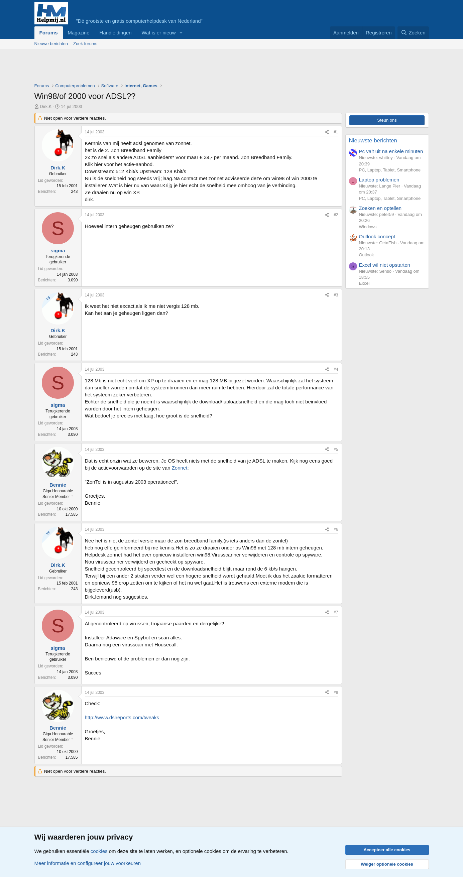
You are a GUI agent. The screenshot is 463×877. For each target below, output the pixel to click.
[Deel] (327, 132)
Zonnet (180, 468)
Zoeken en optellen (380, 208)
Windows (368, 226)
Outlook (366, 254)
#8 (336, 692)
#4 (336, 369)
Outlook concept (377, 236)
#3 (336, 295)
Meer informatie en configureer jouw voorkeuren (87, 863)
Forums (48, 32)
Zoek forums (85, 43)
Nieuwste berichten (373, 140)
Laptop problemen (379, 179)
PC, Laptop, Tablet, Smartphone (390, 169)
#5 (336, 449)
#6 (336, 529)
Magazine (79, 32)
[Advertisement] (156, 67)
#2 (336, 215)
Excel (364, 283)
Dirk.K (45, 106)
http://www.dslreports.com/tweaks (122, 717)
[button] (181, 32)
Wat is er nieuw (158, 32)
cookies (99, 851)
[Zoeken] (413, 32)
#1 (336, 132)
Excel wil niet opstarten (384, 265)
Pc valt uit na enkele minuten (391, 151)
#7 (336, 612)
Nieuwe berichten (51, 43)
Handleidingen (116, 32)
